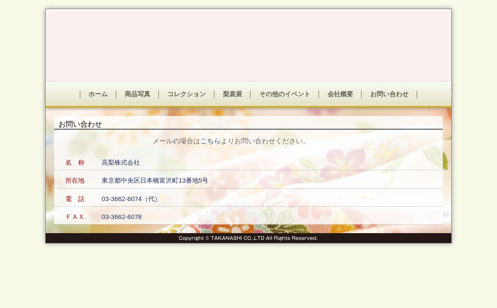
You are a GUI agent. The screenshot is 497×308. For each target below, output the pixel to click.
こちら (210, 141)
